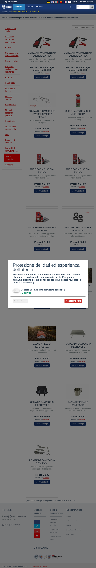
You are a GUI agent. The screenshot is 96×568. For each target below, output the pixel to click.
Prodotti (19, 7)
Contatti (39, 7)
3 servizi (25, 293)
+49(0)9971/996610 (10, 2)
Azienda (29, 7)
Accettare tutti (73, 301)
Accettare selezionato (20, 301)
